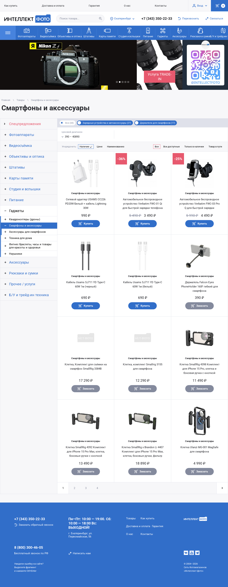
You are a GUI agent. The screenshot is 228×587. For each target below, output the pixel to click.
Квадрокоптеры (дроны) (24, 219)
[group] (68, 65)
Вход (200, 5)
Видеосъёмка (48, 32)
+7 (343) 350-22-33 (156, 18)
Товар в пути (215, 146)
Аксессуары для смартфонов (27, 231)
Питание (148, 32)
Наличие (84, 146)
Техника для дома (20, 238)
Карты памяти (107, 32)
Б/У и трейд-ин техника (29, 295)
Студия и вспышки (129, 32)
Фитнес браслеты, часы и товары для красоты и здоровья (30, 246)
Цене (99, 146)
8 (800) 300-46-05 (28, 547)
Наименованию (115, 146)
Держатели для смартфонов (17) (157, 123)
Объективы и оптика (69, 32)
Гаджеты (162, 32)
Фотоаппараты (27, 32)
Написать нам (82, 553)
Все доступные (171, 146)
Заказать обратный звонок (36, 524)
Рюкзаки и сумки (200, 32)
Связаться (216, 18)
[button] (117, 82)
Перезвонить (190, 18)
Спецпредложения (25, 124)
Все (157, 146)
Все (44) (69, 123)
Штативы (88, 32)
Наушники (15, 253)
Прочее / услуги (22, 284)
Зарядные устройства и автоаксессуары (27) (107, 123)
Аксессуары (179, 32)
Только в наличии (194, 146)
